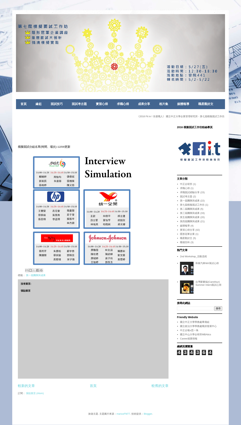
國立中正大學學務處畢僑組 (194, 322)
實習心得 (102, 104)
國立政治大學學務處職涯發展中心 (198, 326)
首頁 (24, 104)
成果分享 (144, 104)
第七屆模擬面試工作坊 (192, 204)
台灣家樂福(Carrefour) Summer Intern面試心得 (208, 283)
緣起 (39, 104)
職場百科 (185, 242)
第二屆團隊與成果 (190, 209)
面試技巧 (57, 104)
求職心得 (123, 104)
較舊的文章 (160, 386)
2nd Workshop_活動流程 (193, 256)
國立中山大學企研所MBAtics (195, 334)
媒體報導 (183, 104)
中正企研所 (186, 184)
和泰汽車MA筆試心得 (207, 263)
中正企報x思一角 (189, 330)
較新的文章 (26, 386)
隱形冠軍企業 (187, 234)
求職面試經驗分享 (190, 192)
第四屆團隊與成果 (190, 221)
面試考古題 (79, 104)
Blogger (148, 413)
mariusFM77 (123, 413)
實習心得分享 (187, 229)
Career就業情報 (188, 338)
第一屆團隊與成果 (36, 275)
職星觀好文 (205, 104)
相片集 (163, 104)
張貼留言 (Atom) (35, 393)
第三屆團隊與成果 (190, 213)
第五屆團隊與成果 (190, 217)
